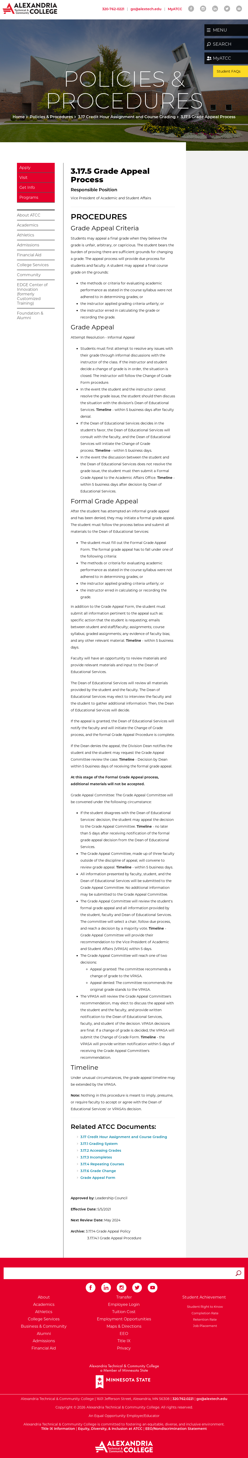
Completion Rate (204, 1313)
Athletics (25, 235)
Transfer (124, 1297)
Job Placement (204, 1326)
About (44, 1297)
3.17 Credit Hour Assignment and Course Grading (127, 117)
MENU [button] (220, 30)
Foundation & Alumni (30, 315)
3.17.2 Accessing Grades (100, 1150)
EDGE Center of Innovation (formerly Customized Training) (32, 294)
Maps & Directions (124, 1326)
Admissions (28, 245)
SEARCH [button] (222, 44)
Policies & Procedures (51, 117)
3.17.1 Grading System (99, 1143)
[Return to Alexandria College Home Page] (30, 8)
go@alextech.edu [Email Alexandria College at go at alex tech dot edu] (146, 9)
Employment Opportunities (124, 1319)
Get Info (27, 187)
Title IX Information (58, 1428)
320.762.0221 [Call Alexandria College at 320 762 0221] (183, 1399)
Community (29, 275)
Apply (25, 167)
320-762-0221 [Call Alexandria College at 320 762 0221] (113, 9)
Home (19, 117)
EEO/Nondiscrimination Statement (176, 1428)
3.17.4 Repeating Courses (102, 1164)
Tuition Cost (124, 1311)
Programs (28, 197)
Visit (23, 177)
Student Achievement (204, 1297)
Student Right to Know (204, 1306)
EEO (124, 1333)
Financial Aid (29, 255)
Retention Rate (204, 1319)
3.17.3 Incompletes (96, 1157)
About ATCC (28, 215)
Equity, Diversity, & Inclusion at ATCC (110, 1428)
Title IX (124, 1341)
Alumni (44, 1333)
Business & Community (44, 1326)
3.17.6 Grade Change (98, 1171)
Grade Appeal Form (97, 1177)
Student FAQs (228, 71)
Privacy (124, 1348)
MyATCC (222, 58)
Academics (27, 225)
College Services (33, 265)
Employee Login (124, 1304)
